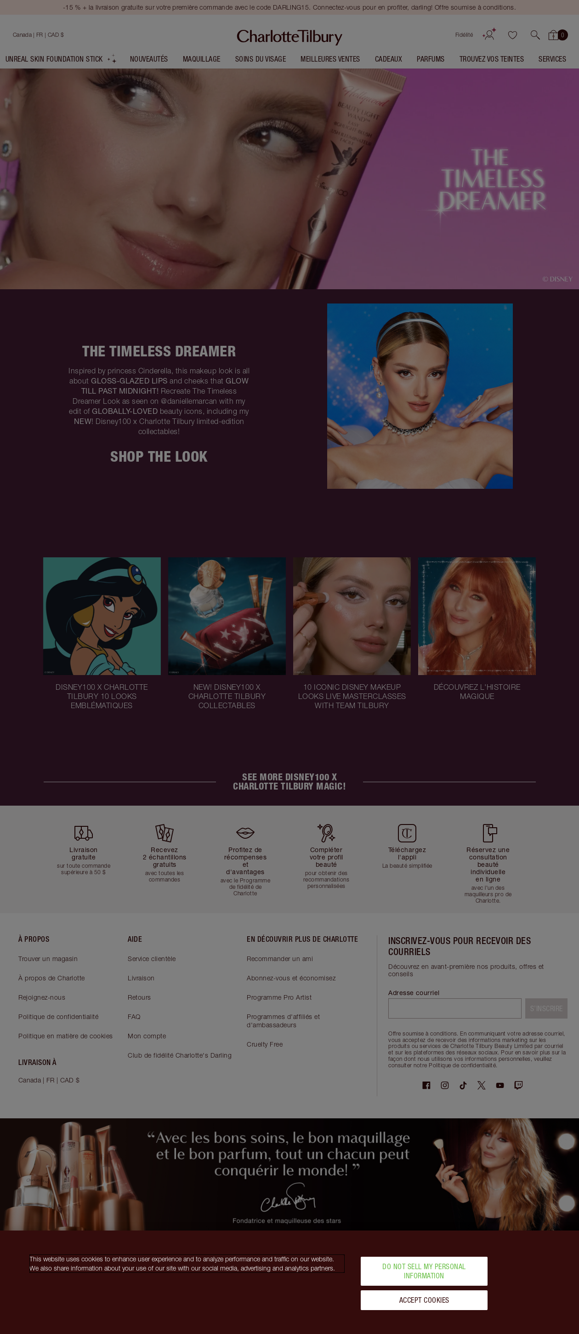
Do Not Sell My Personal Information (424, 1270)
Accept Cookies (424, 1300)
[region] (289, 1282)
